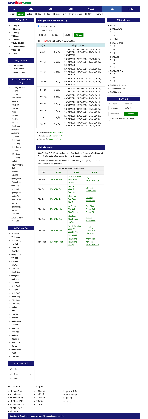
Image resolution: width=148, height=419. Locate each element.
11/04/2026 (82, 72)
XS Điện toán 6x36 (118, 85)
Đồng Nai (15, 129)
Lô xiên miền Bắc (56, 136)
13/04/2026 (69, 119)
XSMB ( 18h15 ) (18, 218)
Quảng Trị (15, 196)
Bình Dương (16, 147)
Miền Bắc (15, 221)
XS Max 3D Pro (116, 71)
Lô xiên (21, 14)
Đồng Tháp (16, 112)
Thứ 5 (112, 50)
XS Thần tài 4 (115, 92)
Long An (14, 91)
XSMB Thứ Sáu (56, 219)
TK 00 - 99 (15, 50)
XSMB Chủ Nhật (56, 242)
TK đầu (38, 14)
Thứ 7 (112, 53)
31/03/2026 (82, 49)
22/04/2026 (94, 52)
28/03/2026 (69, 59)
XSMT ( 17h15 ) (18, 165)
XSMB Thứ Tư (55, 199)
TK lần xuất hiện (75, 14)
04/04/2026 (94, 95)
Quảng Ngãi (16, 207)
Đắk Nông (15, 210)
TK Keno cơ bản (17, 69)
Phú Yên (14, 172)
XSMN (50, 9)
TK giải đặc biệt (59, 14)
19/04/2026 (82, 105)
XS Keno (14, 411)
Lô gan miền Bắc (56, 132)
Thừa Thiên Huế (92, 181)
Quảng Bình (16, 193)
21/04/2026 (69, 74)
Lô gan (12, 14)
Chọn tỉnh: (128, 104)
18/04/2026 (94, 72)
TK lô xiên (15, 29)
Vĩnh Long (15, 143)
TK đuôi (47, 14)
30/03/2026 (94, 59)
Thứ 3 (112, 46)
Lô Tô (130, 9)
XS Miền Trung (16, 397)
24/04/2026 (69, 65)
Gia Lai (14, 203)
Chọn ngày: (112, 104)
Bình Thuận (16, 140)
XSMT (70, 9)
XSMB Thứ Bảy (56, 230)
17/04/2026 (82, 52)
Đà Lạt (14, 161)
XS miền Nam (16, 391)
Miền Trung (14, 374)
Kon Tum (15, 214)
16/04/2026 (82, 62)
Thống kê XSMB (54, 139)
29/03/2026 (82, 59)
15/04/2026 (69, 84)
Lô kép (29, 14)
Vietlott (91, 9)
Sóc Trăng (15, 126)
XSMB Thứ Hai (56, 179)
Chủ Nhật (114, 39)
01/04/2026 (69, 62)
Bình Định (15, 189)
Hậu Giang (15, 101)
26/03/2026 (69, 116)
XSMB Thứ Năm (56, 209)
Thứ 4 (112, 32)
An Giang (15, 133)
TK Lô (111, 9)
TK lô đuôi (15, 40)
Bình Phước (16, 98)
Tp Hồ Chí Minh (74, 176)
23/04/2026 (69, 55)
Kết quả (79, 35)
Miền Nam (14, 379)
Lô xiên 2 (42, 26)
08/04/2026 (69, 98)
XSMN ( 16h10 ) (18, 88)
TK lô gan (15, 25)
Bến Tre (14, 119)
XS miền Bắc (16, 394)
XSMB (30, 9)
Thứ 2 (112, 60)
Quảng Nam (16, 179)
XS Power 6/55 (116, 43)
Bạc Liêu (14, 122)
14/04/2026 (82, 123)
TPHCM (14, 94)
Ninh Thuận (16, 200)
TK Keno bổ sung (18, 72)
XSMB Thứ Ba (55, 189)
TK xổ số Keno (17, 66)
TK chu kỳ (99, 14)
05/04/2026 (69, 81)
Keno (112, 25)
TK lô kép (15, 32)
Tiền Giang (15, 157)
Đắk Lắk (14, 175)
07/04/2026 (94, 49)
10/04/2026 (94, 88)
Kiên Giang (15, 154)
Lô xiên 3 (52, 26)
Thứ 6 (112, 35)
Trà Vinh (14, 150)
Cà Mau (14, 115)
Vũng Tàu (15, 105)
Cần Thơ (14, 108)
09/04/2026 (82, 81)
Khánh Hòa (16, 182)
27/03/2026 (69, 49)
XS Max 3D (114, 57)
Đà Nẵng (15, 186)
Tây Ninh (15, 136)
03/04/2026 (82, 95)
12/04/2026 (69, 52)
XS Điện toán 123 (117, 89)
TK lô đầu (15, 36)
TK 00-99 (88, 14)
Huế (13, 168)
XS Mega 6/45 (116, 29)
